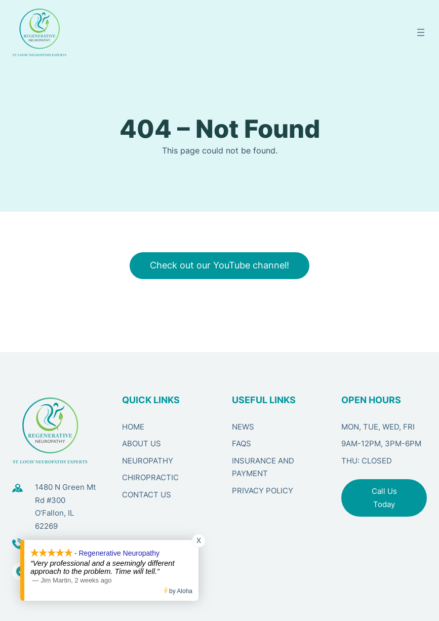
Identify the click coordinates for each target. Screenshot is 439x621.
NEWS (243, 427)
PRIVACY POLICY (262, 490)
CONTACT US (146, 494)
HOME (133, 427)
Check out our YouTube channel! (219, 265)
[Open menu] (421, 32)
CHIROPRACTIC (150, 477)
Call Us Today (384, 497)
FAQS (241, 443)
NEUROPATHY (147, 460)
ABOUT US (141, 443)
